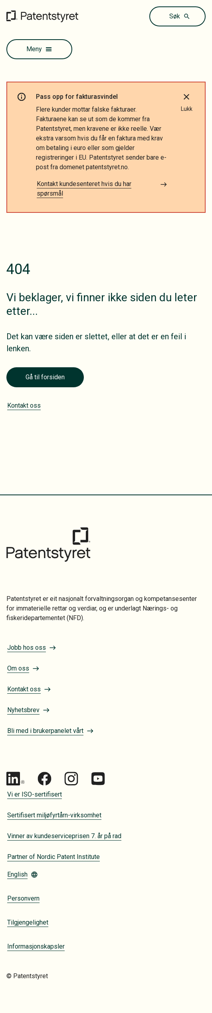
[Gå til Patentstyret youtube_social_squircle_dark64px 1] (98, 779)
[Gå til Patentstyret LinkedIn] (15, 779)
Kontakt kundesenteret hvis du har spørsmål (102, 188)
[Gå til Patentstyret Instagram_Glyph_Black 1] (71, 779)
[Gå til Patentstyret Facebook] (45, 779)
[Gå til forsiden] (42, 16)
